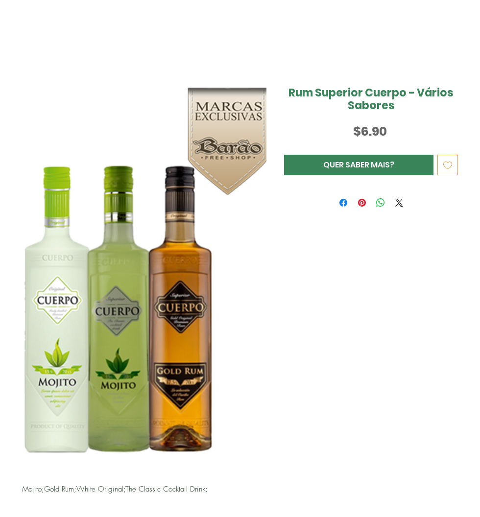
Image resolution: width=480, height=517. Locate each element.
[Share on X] (399, 203)
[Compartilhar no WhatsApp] (380, 203)
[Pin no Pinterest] (362, 203)
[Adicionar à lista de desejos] (447, 165)
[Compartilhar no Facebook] (343, 203)
